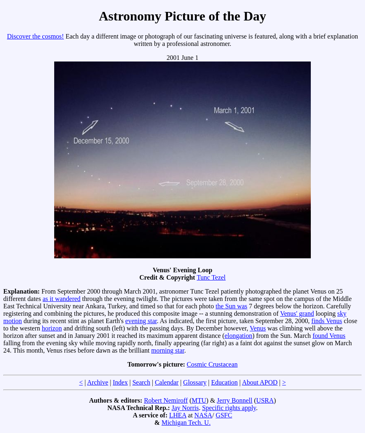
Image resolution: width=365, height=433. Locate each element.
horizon (52, 328)
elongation (239, 335)
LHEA (177, 415)
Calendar (167, 382)
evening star (141, 320)
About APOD (260, 382)
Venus (258, 328)
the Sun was (231, 306)
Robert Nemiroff (166, 400)
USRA (265, 400)
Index (120, 382)
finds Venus (326, 320)
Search (141, 382)
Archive (97, 382)
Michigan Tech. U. (185, 422)
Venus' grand (297, 313)
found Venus (328, 335)
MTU (199, 400)
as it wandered (61, 298)
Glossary (195, 382)
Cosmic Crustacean (212, 364)
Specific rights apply (229, 407)
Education (224, 382)
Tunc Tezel (211, 277)
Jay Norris (185, 407)
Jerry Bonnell (235, 400)
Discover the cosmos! (35, 36)
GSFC (224, 415)
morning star (167, 350)
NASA (203, 415)
